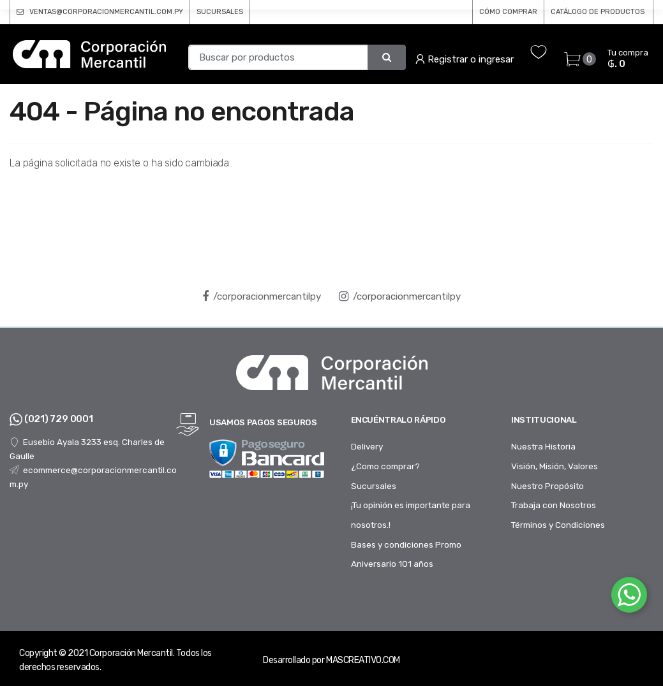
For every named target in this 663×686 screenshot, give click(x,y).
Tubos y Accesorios (539, 34)
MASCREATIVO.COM (363, 660)
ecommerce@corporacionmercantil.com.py (93, 477)
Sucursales (373, 486)
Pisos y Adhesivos (324, 34)
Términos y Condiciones (558, 525)
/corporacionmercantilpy (261, 296)
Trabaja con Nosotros (553, 505)
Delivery (367, 446)
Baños (430, 34)
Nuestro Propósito (547, 486)
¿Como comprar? (385, 466)
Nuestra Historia (543, 446)
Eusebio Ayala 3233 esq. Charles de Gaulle (87, 449)
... (623, 33)
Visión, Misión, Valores (554, 466)
